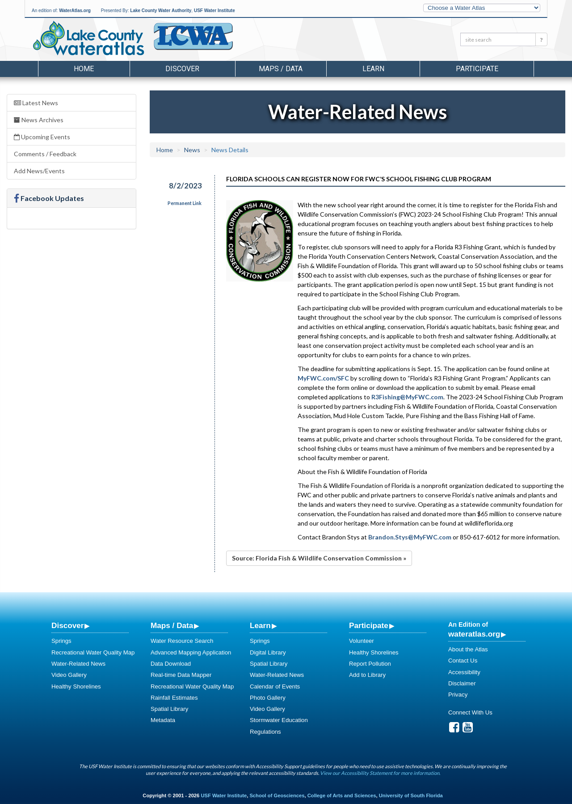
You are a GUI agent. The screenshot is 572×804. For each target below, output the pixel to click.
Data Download (171, 663)
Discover (67, 625)
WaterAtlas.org (75, 10)
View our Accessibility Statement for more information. (380, 773)
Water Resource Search (182, 640)
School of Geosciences (276, 795)
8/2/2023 (185, 185)
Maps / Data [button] (281, 68)
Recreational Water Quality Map (93, 652)
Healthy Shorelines (76, 686)
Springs (61, 640)
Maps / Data (172, 625)
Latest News (36, 103)
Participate (368, 625)
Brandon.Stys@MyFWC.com (409, 537)
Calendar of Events (275, 686)
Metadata (163, 720)
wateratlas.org (474, 633)
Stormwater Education (279, 720)
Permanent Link (185, 203)
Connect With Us (470, 712)
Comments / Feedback (45, 154)
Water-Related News (78, 663)
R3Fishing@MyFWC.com (407, 397)
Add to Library (367, 674)
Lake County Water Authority (160, 10)
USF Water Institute (214, 10)
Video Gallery (69, 674)
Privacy (457, 694)
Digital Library (268, 652)
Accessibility (464, 672)
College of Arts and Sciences (341, 795)
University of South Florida (411, 795)
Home (84, 68)
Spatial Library (169, 709)
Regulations (265, 731)
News (192, 150)
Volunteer (361, 640)
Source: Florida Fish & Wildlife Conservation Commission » (319, 558)
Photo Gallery (268, 697)
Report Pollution (370, 663)
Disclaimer (462, 683)
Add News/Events (39, 171)
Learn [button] (373, 68)
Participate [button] (477, 68)
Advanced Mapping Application (191, 652)
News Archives (38, 120)
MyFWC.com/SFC (323, 378)
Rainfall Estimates (174, 697)
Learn (260, 625)
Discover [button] (182, 68)
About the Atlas (468, 649)
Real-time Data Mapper (181, 674)
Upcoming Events (42, 137)
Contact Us (462, 660)
